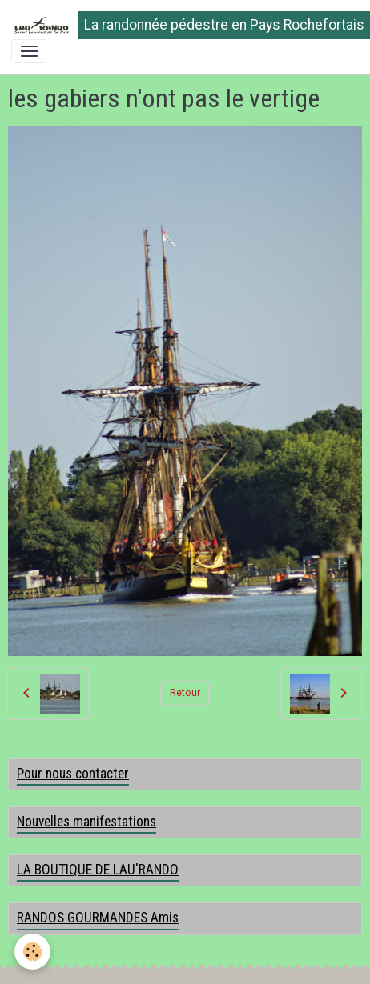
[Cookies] (32, 952)
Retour (185, 692)
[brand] (179, 25)
